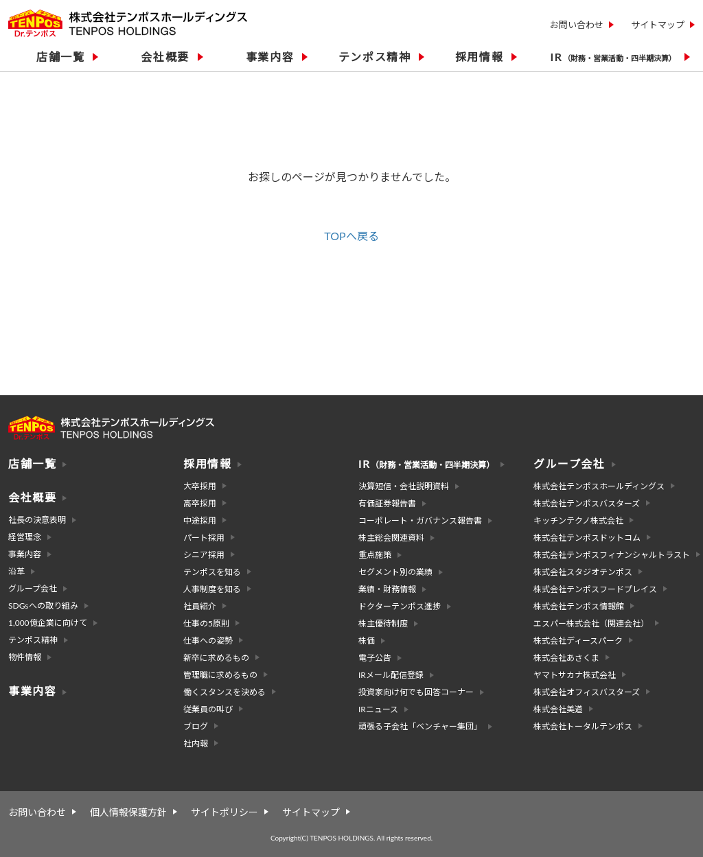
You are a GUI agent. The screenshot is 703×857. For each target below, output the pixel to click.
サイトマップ (657, 24)
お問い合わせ (576, 24)
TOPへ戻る (351, 235)
